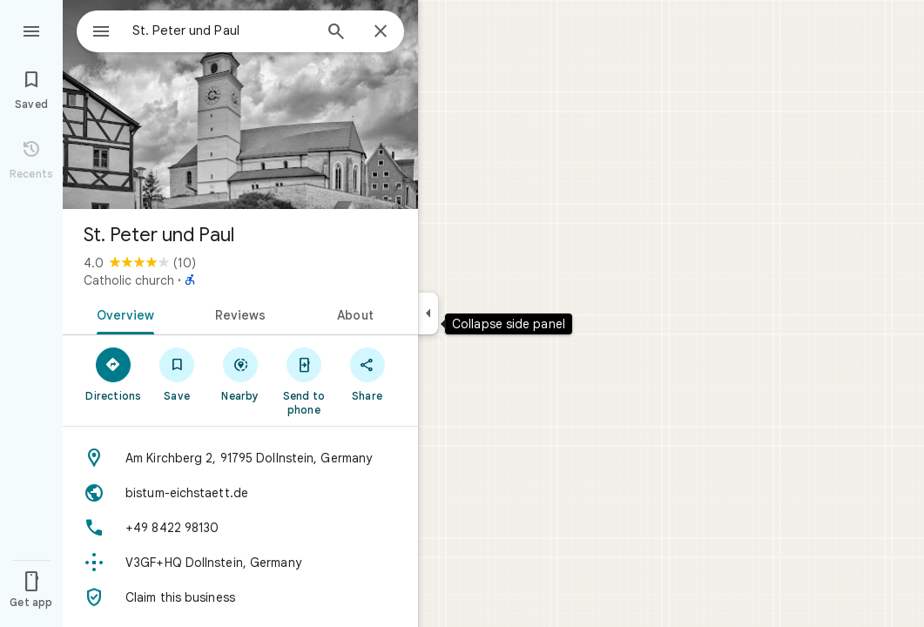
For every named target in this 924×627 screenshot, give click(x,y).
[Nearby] (241, 373)
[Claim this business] (240, 597)
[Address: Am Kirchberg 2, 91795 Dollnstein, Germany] (240, 458)
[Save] (177, 373)
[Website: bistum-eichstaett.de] (240, 492)
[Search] (336, 33)
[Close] (380, 32)
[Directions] (113, 373)
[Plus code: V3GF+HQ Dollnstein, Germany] (240, 562)
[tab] (122, 313)
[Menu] (31, 29)
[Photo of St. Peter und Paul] (240, 104)
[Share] (367, 373)
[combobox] (205, 30)
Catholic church (129, 280)
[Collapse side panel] (428, 313)
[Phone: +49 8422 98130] (240, 527)
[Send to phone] (303, 380)
